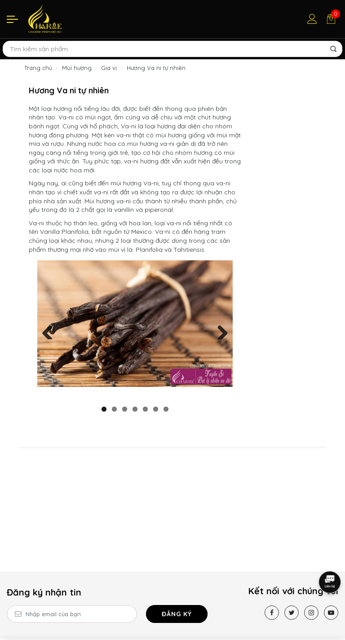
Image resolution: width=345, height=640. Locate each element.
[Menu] (12, 19)
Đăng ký (177, 614)
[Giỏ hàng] (331, 19)
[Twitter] (291, 612)
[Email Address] (72, 614)
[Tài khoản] (312, 19)
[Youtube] (331, 612)
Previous (51, 330)
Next (219, 330)
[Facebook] (272, 612)
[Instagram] (311, 612)
